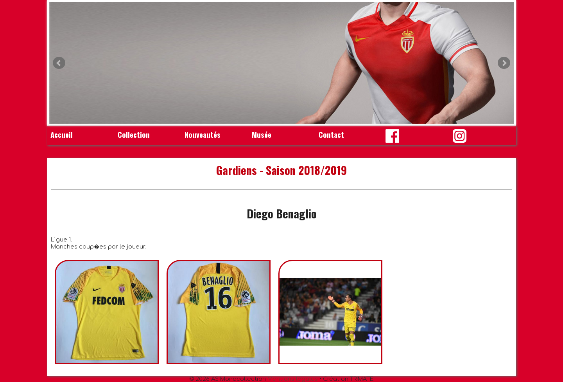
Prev (59, 63)
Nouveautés (203, 134)
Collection (134, 134)
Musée (261, 134)
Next (504, 63)
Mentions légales (292, 379)
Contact (331, 134)
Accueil (61, 134)
